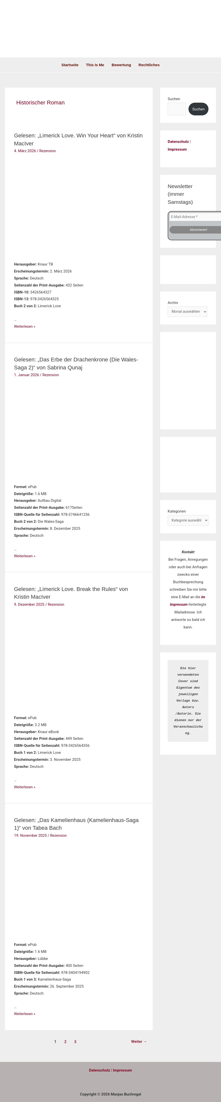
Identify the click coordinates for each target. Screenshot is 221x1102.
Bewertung (121, 65)
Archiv (173, 302)
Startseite (69, 65)
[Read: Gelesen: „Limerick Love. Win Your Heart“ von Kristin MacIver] (45, 206)
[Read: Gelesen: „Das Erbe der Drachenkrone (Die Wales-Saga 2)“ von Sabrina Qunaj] (45, 429)
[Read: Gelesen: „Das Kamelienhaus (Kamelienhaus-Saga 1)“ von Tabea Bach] (45, 888)
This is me (95, 65)
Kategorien (177, 511)
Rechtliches (149, 65)
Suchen (174, 99)
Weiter (138, 1040)
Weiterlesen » (25, 326)
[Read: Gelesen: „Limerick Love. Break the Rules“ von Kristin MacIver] (45, 659)
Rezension (48, 150)
